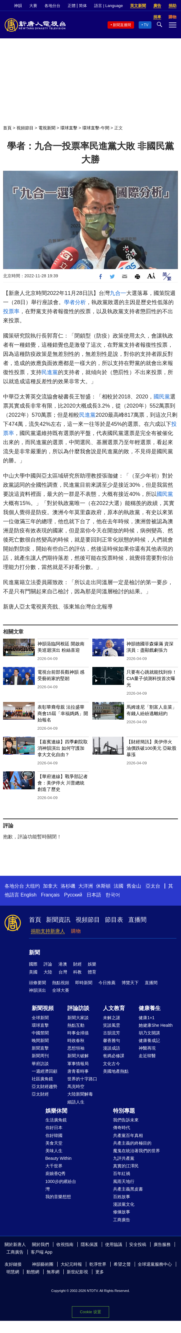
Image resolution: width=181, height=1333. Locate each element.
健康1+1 (146, 1017)
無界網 (53, 1271)
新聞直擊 (40, 1048)
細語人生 (75, 1102)
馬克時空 (75, 1086)
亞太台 (153, 886)
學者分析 (75, 302)
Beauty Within (58, 1158)
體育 (92, 972)
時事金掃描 (78, 1032)
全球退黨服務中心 (155, 1264)
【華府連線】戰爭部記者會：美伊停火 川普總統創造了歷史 (62, 783)
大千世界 (53, 1165)
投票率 (11, 311)
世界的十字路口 (82, 1078)
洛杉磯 (68, 886)
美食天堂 (53, 1143)
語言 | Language (108, 5)
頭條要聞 (37, 982)
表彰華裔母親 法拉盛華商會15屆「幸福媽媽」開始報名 (62, 713)
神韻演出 (37, 990)
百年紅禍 (121, 1173)
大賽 (33, 5)
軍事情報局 (78, 1063)
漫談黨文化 (123, 1204)
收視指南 (64, 1244)
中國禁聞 (40, 1032)
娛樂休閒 (56, 1111)
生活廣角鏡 (56, 1119)
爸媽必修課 (113, 1055)
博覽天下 (130, 982)
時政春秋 (75, 1040)
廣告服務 (162, 1244)
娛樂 (92, 964)
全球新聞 (40, 1017)
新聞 (34, 952)
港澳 (63, 964)
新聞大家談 (78, 1017)
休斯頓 (103, 886)
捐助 (172, 5)
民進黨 (49, 372)
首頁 (7, 127)
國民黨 (162, 397)
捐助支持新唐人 (48, 931)
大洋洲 (85, 886)
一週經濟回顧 (44, 1071)
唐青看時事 (78, 1071)
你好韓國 (53, 1135)
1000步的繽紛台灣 (60, 1185)
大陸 (48, 972)
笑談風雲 (111, 1025)
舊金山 (133, 886)
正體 (72, 5)
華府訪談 (40, 1063)
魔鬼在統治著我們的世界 (136, 1150)
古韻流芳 (111, 1032)
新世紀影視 (77, 1271)
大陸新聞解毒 (80, 1094)
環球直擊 (68, 127)
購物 (76, 931)
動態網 (33, 1271)
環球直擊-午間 (95, 127)
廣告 (157, 5)
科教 (77, 972)
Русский (73, 894)
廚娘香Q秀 (55, 1173)
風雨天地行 (123, 1181)
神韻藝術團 (42, 1264)
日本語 (94, 894)
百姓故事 (121, 1196)
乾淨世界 (97, 1264)
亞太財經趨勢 (44, 1086)
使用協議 (113, 1244)
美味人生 (53, 1150)
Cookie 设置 (90, 1312)
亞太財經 (40, 1094)
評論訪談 (78, 1008)
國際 (33, 964)
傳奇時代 (121, 1127)
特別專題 (124, 1111)
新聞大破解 (78, 1055)
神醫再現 (147, 1048)
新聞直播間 (122, 25)
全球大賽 (60, 990)
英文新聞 (138, 5)
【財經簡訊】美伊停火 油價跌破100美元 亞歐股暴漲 (151, 748)
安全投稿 (137, 1244)
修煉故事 (121, 1211)
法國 (118, 886)
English (28, 894)
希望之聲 (122, 1264)
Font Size (151, 276)
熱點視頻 (60, 982)
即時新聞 (83, 982)
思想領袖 (75, 1048)
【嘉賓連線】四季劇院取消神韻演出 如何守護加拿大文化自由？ (62, 748)
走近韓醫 (147, 1055)
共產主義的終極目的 (132, 1143)
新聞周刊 (40, 1055)
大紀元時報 (71, 1264)
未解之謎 (111, 1017)
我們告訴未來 (126, 1119)
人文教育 (114, 1008)
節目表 (114, 919)
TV (146, 25)
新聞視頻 (43, 1008)
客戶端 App (41, 1252)
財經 (77, 964)
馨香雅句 (111, 1040)
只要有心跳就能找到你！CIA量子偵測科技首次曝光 (151, 678)
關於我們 (40, 1244)
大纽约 (32, 886)
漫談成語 (111, 1048)
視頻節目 (25, 127)
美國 (33, 972)
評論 (48, 964)
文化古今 (111, 1063)
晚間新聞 (40, 1040)
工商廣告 (121, 1219)
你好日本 (53, 1127)
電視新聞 (46, 127)
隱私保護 (89, 1244)
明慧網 (12, 1271)
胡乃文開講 (149, 1032)
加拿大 (50, 886)
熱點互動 (75, 1025)
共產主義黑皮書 (128, 1189)
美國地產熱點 (116, 1071)
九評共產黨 (123, 1158)
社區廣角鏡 (42, 1078)
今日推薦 (106, 982)
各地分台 (52, 5)
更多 (99, 1271)
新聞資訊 (58, 919)
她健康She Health (155, 1025)
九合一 (118, 293)
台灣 (63, 972)
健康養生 (150, 1008)
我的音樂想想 (58, 1196)
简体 (83, 5)
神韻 (18, 5)
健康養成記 (149, 1040)
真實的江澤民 (126, 1165)
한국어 (112, 894)
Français (50, 894)
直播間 (137, 919)
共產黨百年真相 (128, 1135)
